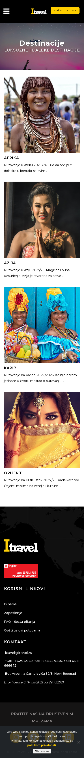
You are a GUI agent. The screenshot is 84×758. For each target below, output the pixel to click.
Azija (10, 263)
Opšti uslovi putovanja (22, 630)
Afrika (11, 158)
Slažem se (42, 751)
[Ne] (78, 742)
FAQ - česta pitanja (19, 622)
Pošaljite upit (65, 10)
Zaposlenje (13, 613)
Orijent (13, 473)
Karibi (11, 368)
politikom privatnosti (41, 745)
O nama (10, 604)
